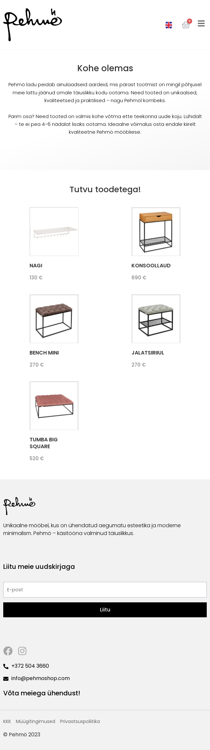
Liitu (105, 609)
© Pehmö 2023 (21, 734)
